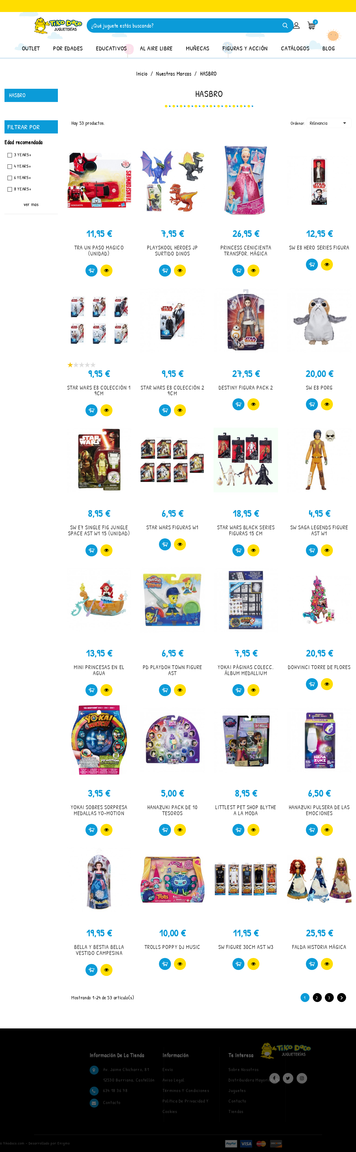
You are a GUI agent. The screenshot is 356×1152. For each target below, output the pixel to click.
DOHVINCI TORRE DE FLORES (319, 667)
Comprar (91, 271)
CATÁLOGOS (295, 48)
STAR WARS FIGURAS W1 (172, 527)
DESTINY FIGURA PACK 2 (246, 387)
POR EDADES (68, 48)
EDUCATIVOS (111, 48)
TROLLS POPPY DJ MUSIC (172, 947)
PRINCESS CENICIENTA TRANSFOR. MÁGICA (245, 250)
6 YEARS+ (22, 177)
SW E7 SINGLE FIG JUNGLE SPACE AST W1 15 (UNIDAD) (99, 530)
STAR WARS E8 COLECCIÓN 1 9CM (99, 390)
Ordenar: (298, 123)
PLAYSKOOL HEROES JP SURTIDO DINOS (172, 250)
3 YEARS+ (22, 154)
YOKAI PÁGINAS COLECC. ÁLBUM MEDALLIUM (246, 670)
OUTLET (31, 48)
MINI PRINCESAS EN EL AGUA (99, 670)
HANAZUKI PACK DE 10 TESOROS (172, 810)
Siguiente (341, 997)
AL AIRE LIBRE (156, 48)
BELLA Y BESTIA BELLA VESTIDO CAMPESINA (99, 950)
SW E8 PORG (319, 387)
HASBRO (17, 95)
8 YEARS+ (22, 189)
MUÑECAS (197, 48)
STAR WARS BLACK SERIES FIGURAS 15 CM (246, 530)
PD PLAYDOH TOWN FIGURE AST (172, 670)
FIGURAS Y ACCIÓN (245, 48)
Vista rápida (106, 271)
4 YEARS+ (22, 166)
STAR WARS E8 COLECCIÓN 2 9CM (173, 390)
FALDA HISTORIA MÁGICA (319, 947)
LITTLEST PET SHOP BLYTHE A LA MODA (245, 810)
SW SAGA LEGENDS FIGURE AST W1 (319, 530)
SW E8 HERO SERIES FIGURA (319, 247)
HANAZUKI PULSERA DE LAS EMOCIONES (319, 810)
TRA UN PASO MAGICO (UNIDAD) (99, 250)
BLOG (328, 48)
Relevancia (329, 123)
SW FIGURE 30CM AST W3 (246, 947)
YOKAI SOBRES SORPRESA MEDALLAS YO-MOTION (99, 810)
